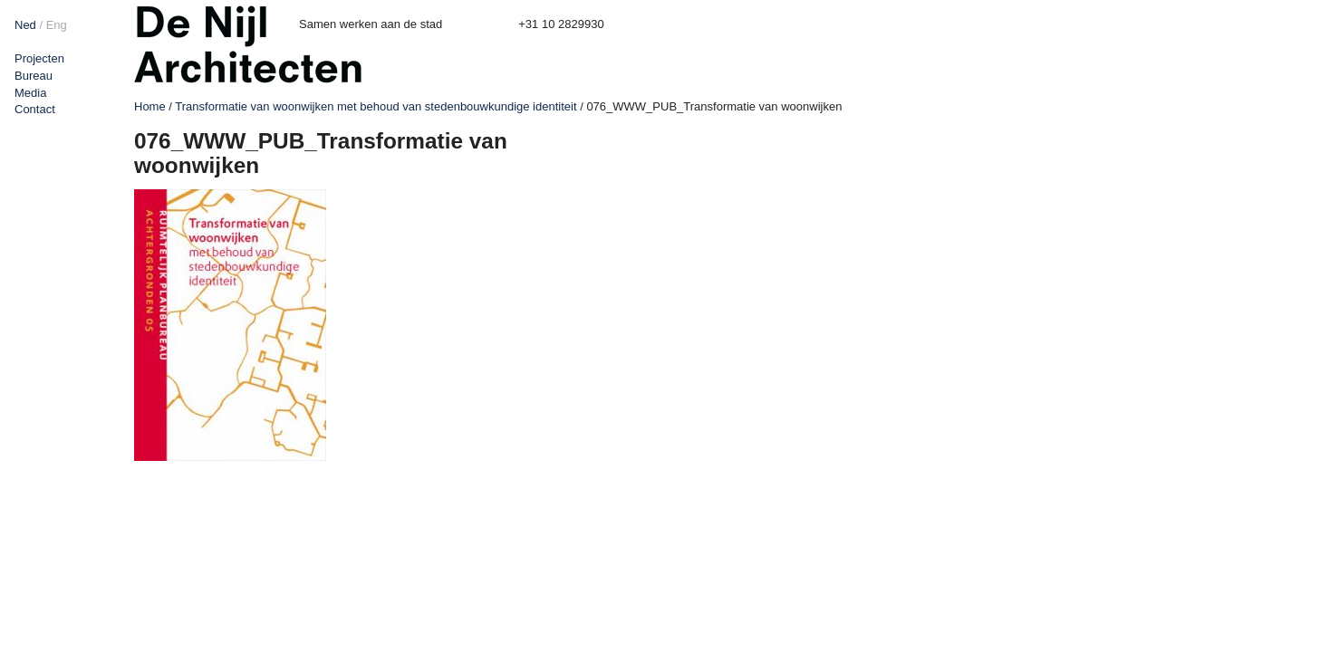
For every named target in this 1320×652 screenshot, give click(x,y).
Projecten (39, 58)
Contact (34, 109)
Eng (56, 25)
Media (30, 93)
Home (150, 106)
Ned (25, 25)
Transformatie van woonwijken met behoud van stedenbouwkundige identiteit (375, 106)
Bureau (33, 75)
